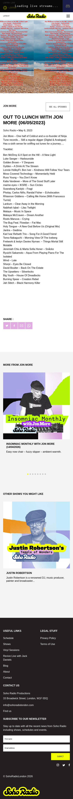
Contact (7, 677)
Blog (5, 665)
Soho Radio (10, 130)
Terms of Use (47, 644)
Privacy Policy (48, 638)
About (6, 671)
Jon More (9, 106)
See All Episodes (58, 107)
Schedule (8, 638)
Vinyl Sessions (11, 650)
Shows (7, 644)
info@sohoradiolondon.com (18, 705)
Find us (7, 711)
